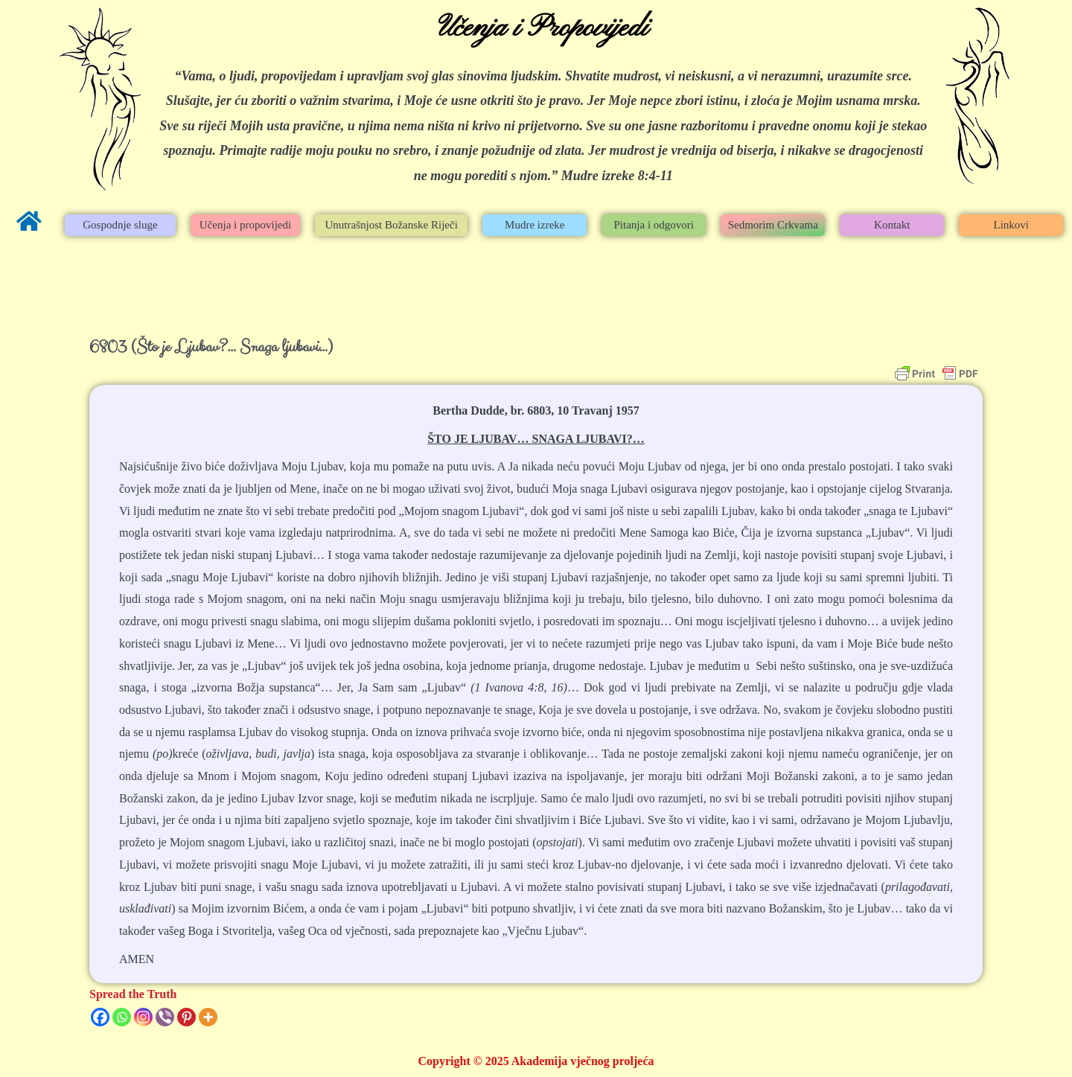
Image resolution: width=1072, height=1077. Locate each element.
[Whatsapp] (121, 1017)
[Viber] (165, 1017)
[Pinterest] (186, 1017)
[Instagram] (143, 1017)
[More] (208, 1017)
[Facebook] (100, 1017)
